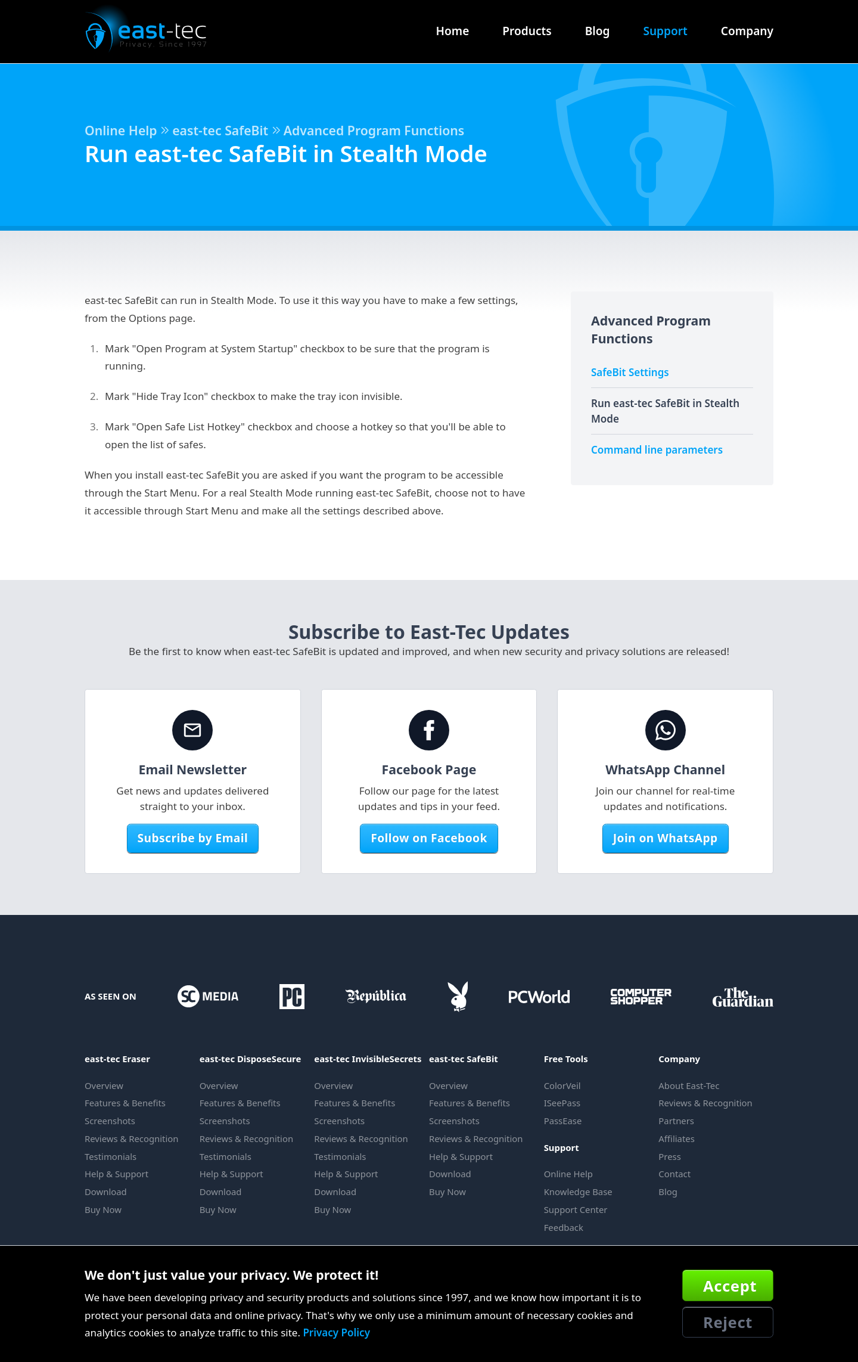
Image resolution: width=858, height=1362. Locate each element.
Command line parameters (657, 450)
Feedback (563, 1227)
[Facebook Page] (429, 730)
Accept (730, 1286)
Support (665, 31)
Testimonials (110, 1156)
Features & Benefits (125, 1103)
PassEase (563, 1121)
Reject (728, 1322)
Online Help (121, 130)
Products (526, 31)
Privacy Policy (336, 1332)
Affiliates (676, 1138)
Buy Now (103, 1209)
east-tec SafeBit (220, 130)
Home (453, 31)
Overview (104, 1085)
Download (106, 1191)
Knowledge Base (578, 1191)
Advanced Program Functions (374, 130)
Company (747, 31)
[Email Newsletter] (192, 730)
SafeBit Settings (630, 372)
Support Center (576, 1209)
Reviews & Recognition (131, 1138)
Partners (676, 1121)
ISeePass (562, 1103)
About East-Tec (688, 1085)
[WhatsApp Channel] (665, 730)
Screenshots (110, 1121)
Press (669, 1156)
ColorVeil (562, 1085)
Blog (597, 31)
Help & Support (116, 1174)
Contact (674, 1174)
